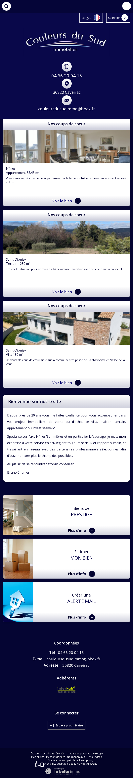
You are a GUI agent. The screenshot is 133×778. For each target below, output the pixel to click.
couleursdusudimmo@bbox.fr (66, 109)
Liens (90, 757)
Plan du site (37, 757)
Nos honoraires (76, 757)
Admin (98, 757)
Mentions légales (55, 757)
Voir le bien (66, 201)
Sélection (114, 18)
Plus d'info (81, 531)
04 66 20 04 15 (66, 76)
